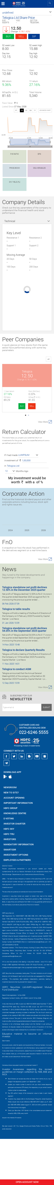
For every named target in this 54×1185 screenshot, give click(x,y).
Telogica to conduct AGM (16, 715)
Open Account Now (27, 1182)
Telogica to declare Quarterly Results (23, 696)
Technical (9, 221)
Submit (46, 753)
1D (22, 110)
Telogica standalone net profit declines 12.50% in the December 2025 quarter (24, 634)
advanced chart (45, 110)
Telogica (27, 371)
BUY (22, 406)
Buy (8, 36)
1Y (35, 110)
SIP (34, 36)
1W (26, 110)
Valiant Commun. (27, 421)
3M (30, 110)
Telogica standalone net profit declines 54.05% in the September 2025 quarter (24, 675)
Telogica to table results (16, 655)
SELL (32, 406)
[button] (27, 12)
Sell (21, 36)
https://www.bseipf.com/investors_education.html (16, 1105)
